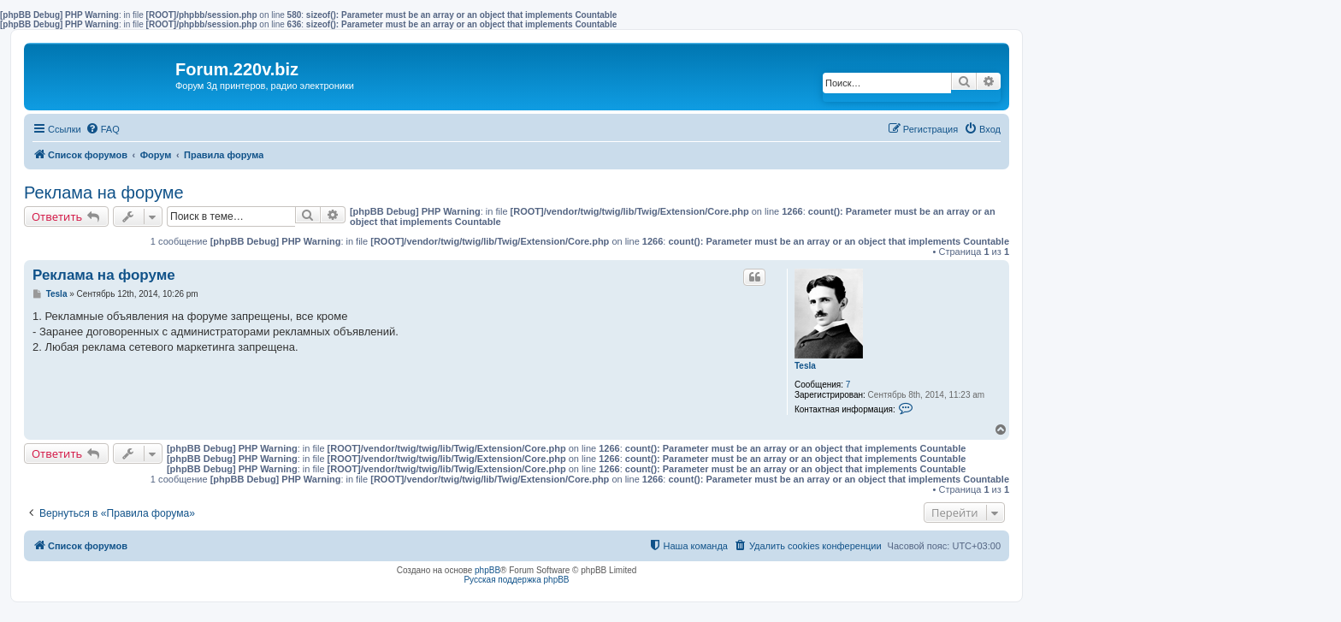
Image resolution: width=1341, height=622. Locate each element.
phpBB (487, 570)
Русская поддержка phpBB (516, 579)
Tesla (805, 365)
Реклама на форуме (104, 192)
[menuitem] (103, 129)
